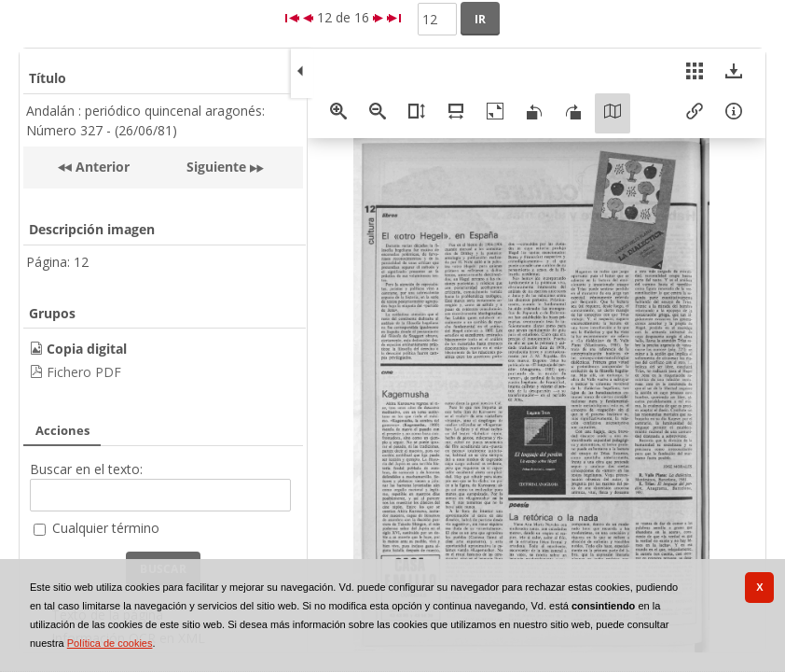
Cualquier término (105, 528)
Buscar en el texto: (86, 469)
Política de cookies (110, 643)
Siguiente (216, 166)
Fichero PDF (84, 372)
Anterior (101, 166)
